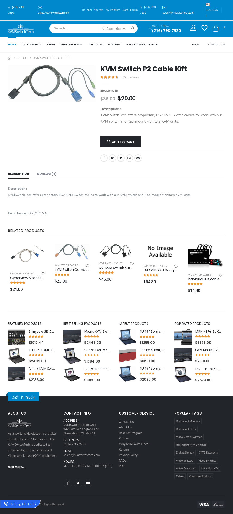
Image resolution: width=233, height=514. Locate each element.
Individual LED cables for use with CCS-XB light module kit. (205, 279)
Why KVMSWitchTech (141, 44)
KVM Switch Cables (22, 273)
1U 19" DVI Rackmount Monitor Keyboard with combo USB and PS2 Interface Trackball (97, 350)
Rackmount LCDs (186, 429)
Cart (125, 10)
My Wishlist (113, 10)
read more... (16, 467)
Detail (22, 58)
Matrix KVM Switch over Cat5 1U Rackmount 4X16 (97, 331)
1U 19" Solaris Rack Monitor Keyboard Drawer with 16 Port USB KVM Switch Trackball (153, 368)
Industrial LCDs (210, 468)
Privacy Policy (128, 455)
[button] (215, 28)
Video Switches (207, 461)
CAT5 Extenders (208, 452)
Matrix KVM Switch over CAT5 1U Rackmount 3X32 (42, 369)
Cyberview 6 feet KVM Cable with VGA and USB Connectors (27, 278)
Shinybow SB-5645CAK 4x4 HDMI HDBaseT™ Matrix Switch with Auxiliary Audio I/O (42, 331)
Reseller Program (92, 10)
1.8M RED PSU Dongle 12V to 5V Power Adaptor (160, 270)
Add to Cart (123, 142)
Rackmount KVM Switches (191, 445)
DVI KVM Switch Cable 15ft (116, 267)
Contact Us (216, 44)
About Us (95, 44)
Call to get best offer (23, 504)
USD (215, 10)
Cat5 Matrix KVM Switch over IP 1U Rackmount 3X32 (208, 350)
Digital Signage (185, 452)
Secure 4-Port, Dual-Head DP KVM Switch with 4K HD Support (153, 350)
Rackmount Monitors (188, 421)
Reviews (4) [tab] (47, 174)
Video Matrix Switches (189, 437)
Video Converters (186, 468)
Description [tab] (18, 174)
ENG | (208, 10)
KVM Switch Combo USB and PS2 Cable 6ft (72, 269)
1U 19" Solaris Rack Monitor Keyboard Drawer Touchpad (153, 331)
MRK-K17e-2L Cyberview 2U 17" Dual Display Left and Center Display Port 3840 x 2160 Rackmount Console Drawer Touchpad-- (208, 331)
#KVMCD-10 (109, 91)
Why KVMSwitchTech (133, 444)
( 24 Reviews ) (131, 77)
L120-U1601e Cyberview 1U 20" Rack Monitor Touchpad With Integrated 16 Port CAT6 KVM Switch (208, 369)
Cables (180, 476)
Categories (30, 44)
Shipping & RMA (72, 44)
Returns (124, 450)
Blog (195, 44)
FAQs (122, 461)
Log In (134, 10)
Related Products (26, 230)
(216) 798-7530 (166, 30)
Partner (114, 44)
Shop (51, 44)
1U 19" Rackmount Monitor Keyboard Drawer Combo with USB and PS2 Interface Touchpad (97, 369)
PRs (121, 466)
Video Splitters (184, 461)
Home (12, 44)
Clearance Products (200, 476)
